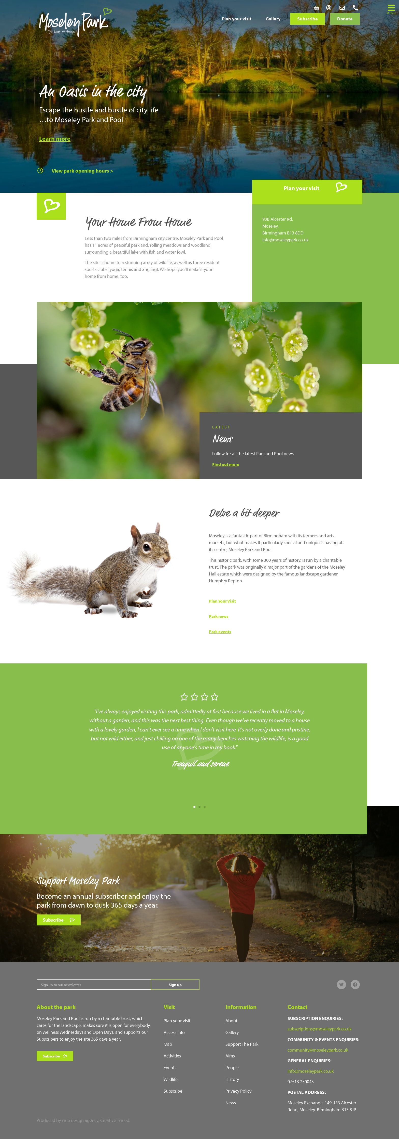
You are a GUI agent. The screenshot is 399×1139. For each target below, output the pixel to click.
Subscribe (307, 19)
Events (170, 1067)
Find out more (225, 464)
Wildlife (171, 1079)
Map (168, 1044)
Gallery (273, 19)
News (230, 1103)
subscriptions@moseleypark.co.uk (319, 1029)
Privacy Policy (238, 1091)
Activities (172, 1056)
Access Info (174, 1032)
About (231, 1021)
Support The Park (241, 1044)
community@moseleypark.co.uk (318, 1050)
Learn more (54, 138)
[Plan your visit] (341, 187)
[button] (194, 807)
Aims (230, 1056)
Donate (345, 19)
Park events (220, 631)
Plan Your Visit (222, 601)
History (232, 1079)
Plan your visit (236, 19)
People (232, 1067)
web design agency (80, 1120)
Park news (218, 616)
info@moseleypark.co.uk (285, 240)
